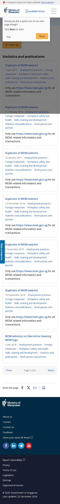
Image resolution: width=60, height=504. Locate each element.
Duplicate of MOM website (21, 153)
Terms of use (9, 470)
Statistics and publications (18, 123)
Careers (7, 421)
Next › (51, 370)
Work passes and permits (33, 356)
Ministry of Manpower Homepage (13, 11)
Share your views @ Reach (16, 437)
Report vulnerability (12, 459)
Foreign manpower (15, 115)
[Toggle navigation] (53, 11)
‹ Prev (8, 370)
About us (7, 416)
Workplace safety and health (33, 348)
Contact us (8, 427)
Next (42, 36)
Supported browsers (13, 485)
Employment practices (35, 157)
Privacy (6, 465)
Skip (8, 36)
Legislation (8, 475)
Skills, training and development (30, 119)
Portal (34, 11)
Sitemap (7, 480)
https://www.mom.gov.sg (31, 133)
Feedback (8, 432)
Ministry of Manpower (13, 405)
